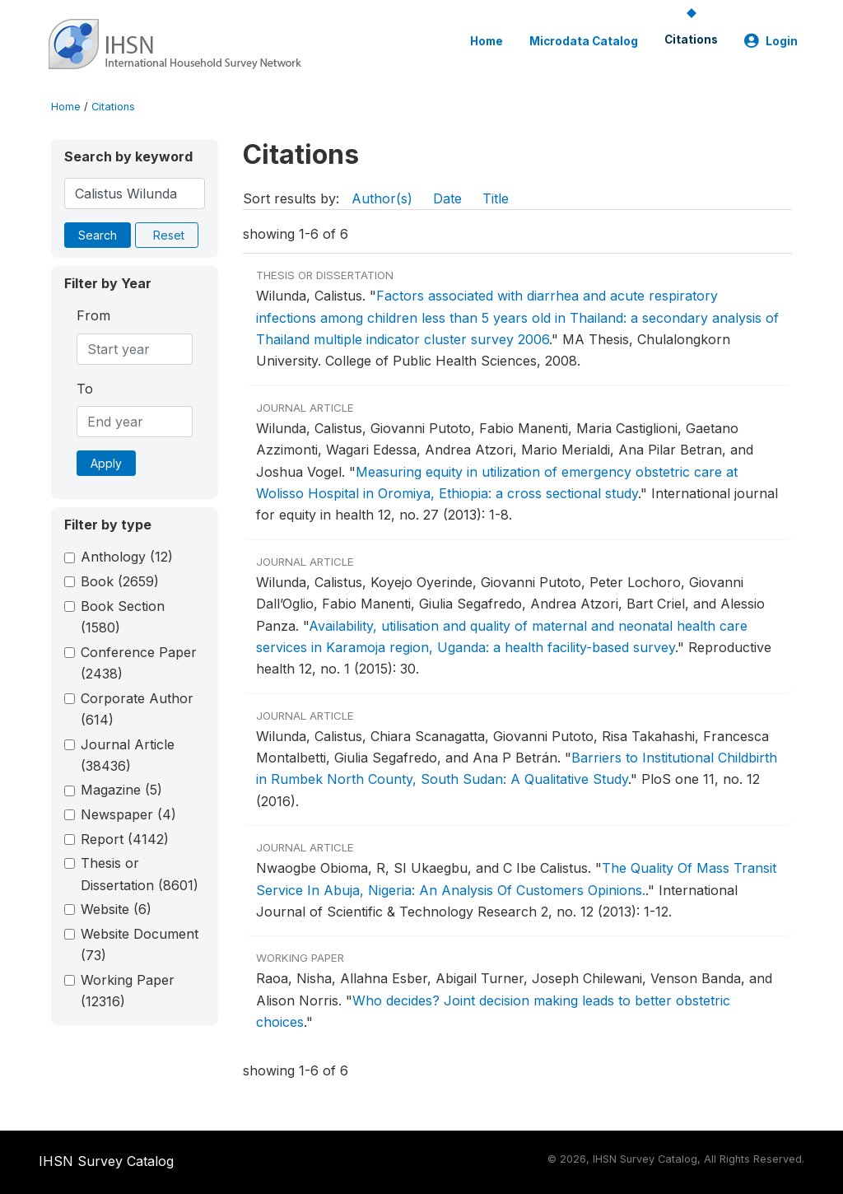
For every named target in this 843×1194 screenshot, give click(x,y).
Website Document (139, 944)
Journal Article (128, 755)
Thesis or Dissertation (139, 874)
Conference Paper (139, 663)
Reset (168, 235)
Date (447, 198)
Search (97, 235)
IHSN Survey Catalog (106, 1161)
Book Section (123, 617)
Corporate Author (137, 709)
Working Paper (128, 991)
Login (771, 41)
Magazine (121, 789)
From (93, 315)
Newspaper (128, 814)
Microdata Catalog (583, 41)
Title (495, 198)
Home (486, 41)
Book (120, 581)
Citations (691, 39)
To (85, 388)
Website (116, 909)
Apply (106, 463)
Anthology (127, 556)
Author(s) (382, 198)
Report (125, 839)
